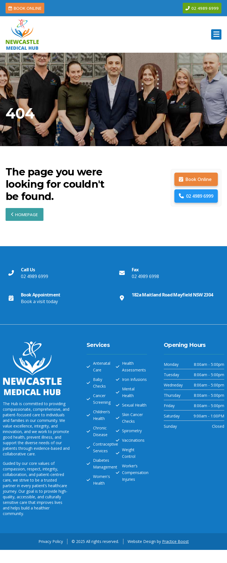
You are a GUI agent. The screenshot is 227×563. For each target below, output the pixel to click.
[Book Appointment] (11, 298)
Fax (135, 270)
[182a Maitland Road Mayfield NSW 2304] (122, 298)
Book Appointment (40, 295)
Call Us (28, 270)
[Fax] (122, 273)
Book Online (195, 179)
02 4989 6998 (145, 276)
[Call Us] (11, 273)
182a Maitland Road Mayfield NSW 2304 (172, 295)
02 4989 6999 (196, 196)
